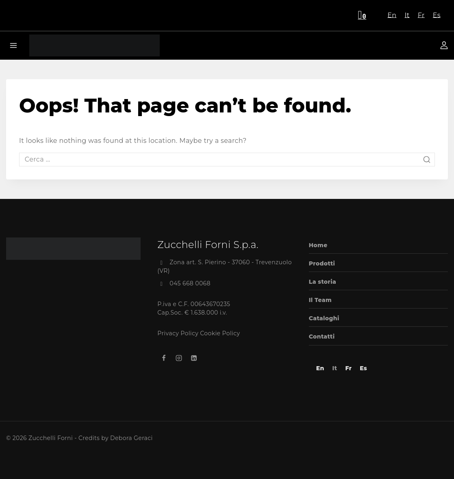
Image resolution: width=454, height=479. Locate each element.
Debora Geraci (131, 438)
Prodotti (322, 263)
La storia (322, 281)
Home (318, 245)
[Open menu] (13, 45)
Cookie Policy (220, 333)
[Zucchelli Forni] (94, 45)
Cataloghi (324, 318)
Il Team (320, 300)
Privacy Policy (177, 333)
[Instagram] (178, 358)
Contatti (322, 336)
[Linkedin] (193, 358)
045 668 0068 (190, 283)
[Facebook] (163, 358)
